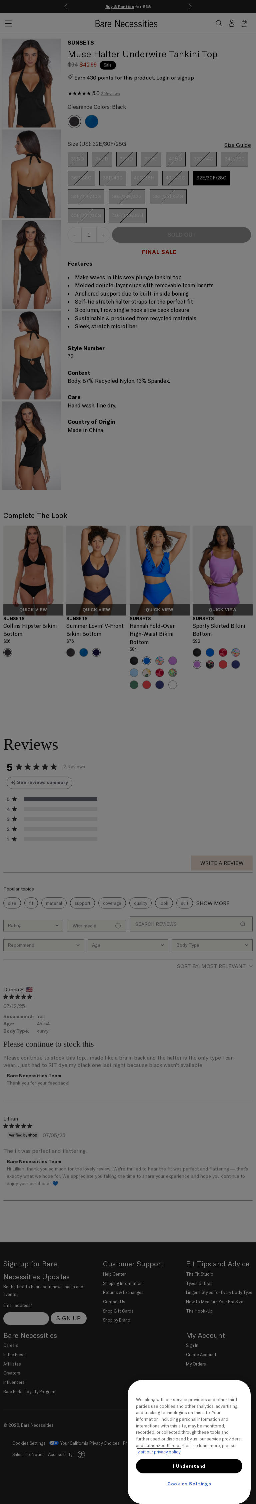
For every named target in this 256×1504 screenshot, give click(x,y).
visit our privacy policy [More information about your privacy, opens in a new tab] (159, 1451)
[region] (189, 1442)
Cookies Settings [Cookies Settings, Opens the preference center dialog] (189, 1483)
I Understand (189, 1466)
